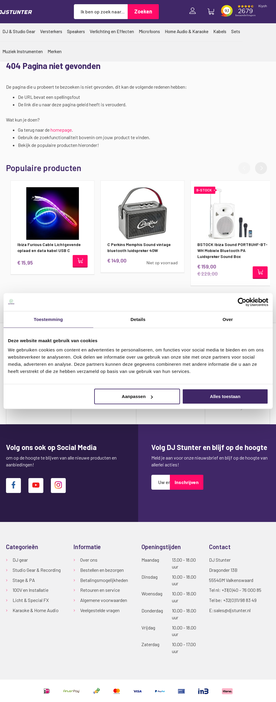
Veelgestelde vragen (100, 610)
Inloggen (194, 11)
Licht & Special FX (31, 600)
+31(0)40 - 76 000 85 (241, 590)
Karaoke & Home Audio (36, 610)
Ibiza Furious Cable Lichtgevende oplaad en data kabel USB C (44, 247)
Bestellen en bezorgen (102, 570)
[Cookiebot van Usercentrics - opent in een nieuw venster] (242, 301)
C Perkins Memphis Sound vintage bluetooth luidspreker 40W (134, 247)
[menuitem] (19, 31)
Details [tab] (138, 319)
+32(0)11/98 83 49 (240, 600)
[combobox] (101, 11)
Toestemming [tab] (48, 319)
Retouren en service (100, 590)
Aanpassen (137, 396)
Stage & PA (24, 580)
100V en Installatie (30, 590)
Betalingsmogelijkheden (104, 580)
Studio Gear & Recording (37, 570)
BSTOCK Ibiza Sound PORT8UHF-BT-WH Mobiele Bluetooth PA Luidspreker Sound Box (228, 250)
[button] (261, 168)
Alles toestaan (225, 396)
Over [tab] (227, 319)
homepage (61, 130)
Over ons (88, 560)
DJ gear (20, 560)
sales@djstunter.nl (232, 610)
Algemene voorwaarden (103, 600)
